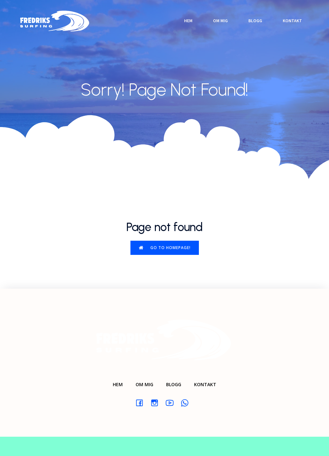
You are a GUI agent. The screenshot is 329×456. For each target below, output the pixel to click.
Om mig (220, 20)
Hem (188, 20)
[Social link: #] (141, 402)
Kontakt (292, 20)
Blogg (255, 20)
